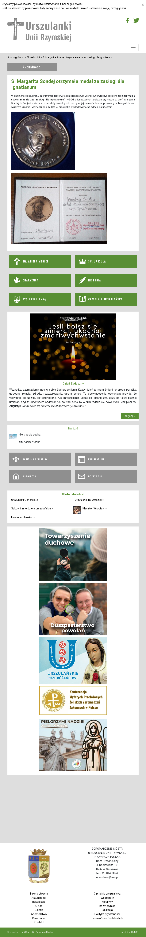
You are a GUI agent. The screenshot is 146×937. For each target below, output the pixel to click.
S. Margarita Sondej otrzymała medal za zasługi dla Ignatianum (77, 57)
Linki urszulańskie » (23, 517)
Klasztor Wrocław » (95, 508)
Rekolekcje (38, 901)
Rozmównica (107, 906)
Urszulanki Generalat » (25, 499)
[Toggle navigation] (133, 47)
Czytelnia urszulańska (107, 893)
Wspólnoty (107, 897)
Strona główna (15, 57)
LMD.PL (135, 932)
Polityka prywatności (107, 914)
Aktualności (33, 57)
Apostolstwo (39, 914)
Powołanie (38, 918)
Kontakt (39, 922)
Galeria (39, 910)
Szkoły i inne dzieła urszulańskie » (32, 508)
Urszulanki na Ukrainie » (89, 499)
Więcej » (130, 416)
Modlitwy (107, 901)
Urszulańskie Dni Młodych (107, 918)
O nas (38, 906)
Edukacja (107, 910)
